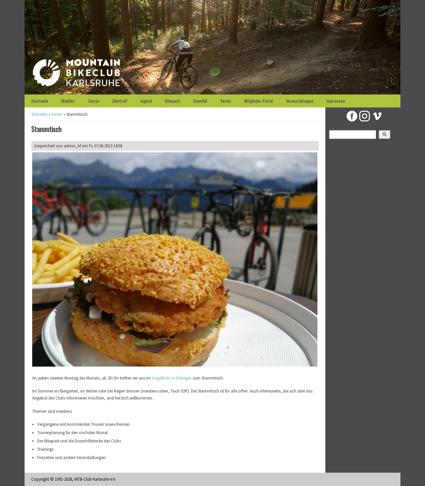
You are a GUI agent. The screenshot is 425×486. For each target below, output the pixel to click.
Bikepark (172, 100)
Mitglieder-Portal (258, 100)
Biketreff (120, 100)
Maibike (67, 100)
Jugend (146, 100)
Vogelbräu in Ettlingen (172, 378)
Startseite (39, 100)
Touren (93, 100)
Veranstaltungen (299, 100)
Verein (225, 100)
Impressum (336, 100)
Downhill (200, 100)
